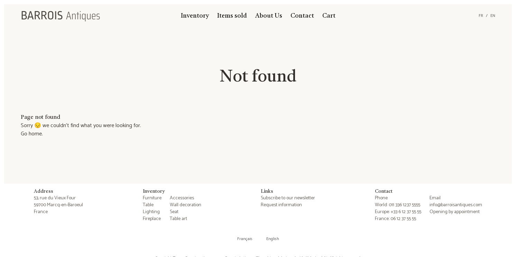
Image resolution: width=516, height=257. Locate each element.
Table (148, 205)
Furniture (152, 198)
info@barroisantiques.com (456, 205)
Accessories (182, 198)
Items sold (232, 16)
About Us (268, 16)
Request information (281, 205)
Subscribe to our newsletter (288, 198)
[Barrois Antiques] (60, 16)
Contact (302, 16)
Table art (178, 219)
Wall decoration (185, 205)
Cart (328, 16)
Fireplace (152, 219)
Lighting (151, 212)
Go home (31, 134)
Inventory (195, 16)
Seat (174, 212)
